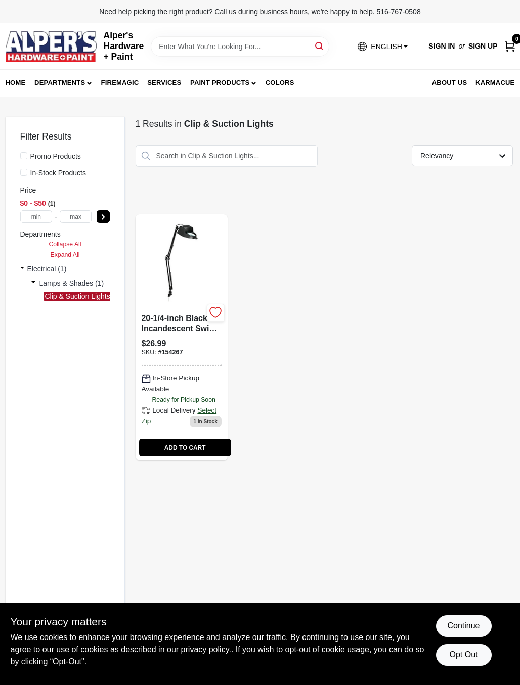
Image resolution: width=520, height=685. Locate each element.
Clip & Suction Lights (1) (83, 296)
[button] (382, 46)
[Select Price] (103, 216)
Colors (280, 82)
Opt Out (463, 654)
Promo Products (55, 156)
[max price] (76, 216)
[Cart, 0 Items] (510, 46)
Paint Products (219, 82)
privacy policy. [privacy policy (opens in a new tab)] (206, 649)
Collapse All (65, 244)
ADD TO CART (185, 447)
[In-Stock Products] (23, 172)
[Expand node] (22, 269)
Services (164, 82)
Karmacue (494, 82)
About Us (449, 82)
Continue (463, 625)
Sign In (441, 46)
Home (16, 82)
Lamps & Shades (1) (71, 283)
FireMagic (120, 82)
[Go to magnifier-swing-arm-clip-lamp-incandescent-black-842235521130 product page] (182, 337)
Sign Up (483, 46)
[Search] (320, 45)
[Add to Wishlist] (216, 313)
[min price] (36, 216)
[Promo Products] (23, 155)
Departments (59, 82)
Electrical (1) (47, 269)
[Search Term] (240, 46)
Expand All (65, 254)
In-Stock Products (58, 173)
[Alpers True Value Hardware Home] (51, 46)
